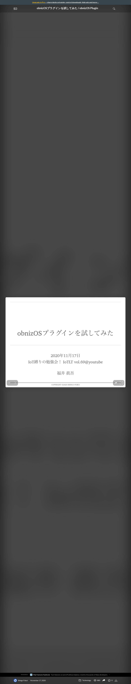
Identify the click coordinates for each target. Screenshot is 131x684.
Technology (85, 680)
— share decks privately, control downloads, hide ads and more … (65, 2)
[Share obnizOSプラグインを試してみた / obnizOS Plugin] (104, 680)
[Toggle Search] (114, 9)
